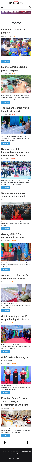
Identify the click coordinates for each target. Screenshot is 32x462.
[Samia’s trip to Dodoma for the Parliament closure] (16, 293)
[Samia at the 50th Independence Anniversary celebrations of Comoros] (16, 170)
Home (10, 18)
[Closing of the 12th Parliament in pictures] (16, 252)
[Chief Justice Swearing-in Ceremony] (16, 375)
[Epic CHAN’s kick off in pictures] (16, 47)
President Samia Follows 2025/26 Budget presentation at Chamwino (14, 401)
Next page (25, 442)
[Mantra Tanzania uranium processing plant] (16, 84)
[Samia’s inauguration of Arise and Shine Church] (16, 211)
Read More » (6, 61)
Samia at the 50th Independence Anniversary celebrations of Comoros (15, 152)
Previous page (7, 442)
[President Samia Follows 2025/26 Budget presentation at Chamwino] (16, 418)
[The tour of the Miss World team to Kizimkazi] (16, 125)
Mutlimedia (16, 18)
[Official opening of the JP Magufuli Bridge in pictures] (16, 334)
